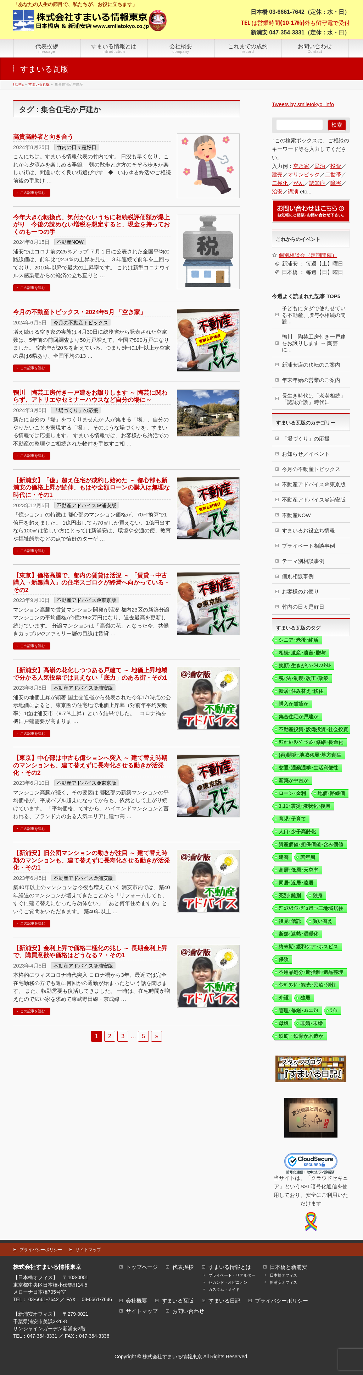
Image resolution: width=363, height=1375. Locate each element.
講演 (293, 191)
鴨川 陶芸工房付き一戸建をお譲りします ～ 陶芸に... (314, 343)
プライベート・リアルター (231, 1275)
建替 (284, 857)
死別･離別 (290, 895)
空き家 (301, 166)
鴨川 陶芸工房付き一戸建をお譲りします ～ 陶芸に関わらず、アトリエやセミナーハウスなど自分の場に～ (90, 396)
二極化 (280, 183)
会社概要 (136, 1301)
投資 (335, 166)
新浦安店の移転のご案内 (311, 365)
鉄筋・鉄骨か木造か (301, 1036)
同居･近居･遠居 (296, 883)
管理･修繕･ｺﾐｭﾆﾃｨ (298, 1010)
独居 (305, 998)
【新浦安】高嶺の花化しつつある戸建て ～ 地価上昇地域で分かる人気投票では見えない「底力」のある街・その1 (90, 674)
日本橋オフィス (283, 1275)
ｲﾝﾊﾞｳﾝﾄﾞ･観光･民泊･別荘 (307, 985)
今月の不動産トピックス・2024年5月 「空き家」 (79, 312)
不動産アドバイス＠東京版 (86, 600)
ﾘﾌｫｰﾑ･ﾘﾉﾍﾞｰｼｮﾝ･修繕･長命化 (311, 742)
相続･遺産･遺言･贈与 (302, 653)
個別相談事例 (298, 576)
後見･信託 (290, 921)
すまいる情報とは (229, 1267)
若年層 (307, 857)
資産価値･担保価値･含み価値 (311, 844)
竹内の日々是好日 (76, 147)
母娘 (284, 1023)
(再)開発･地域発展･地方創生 (310, 755)
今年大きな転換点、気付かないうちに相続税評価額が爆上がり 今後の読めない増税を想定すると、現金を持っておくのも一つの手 (91, 224)
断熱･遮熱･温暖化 (298, 934)
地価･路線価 (331, 793)
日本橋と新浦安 (288, 1267)
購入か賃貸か (293, 704)
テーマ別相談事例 (303, 561)
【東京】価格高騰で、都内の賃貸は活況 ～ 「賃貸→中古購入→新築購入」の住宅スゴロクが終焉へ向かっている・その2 (91, 582)
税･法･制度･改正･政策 (303, 678)
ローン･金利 (292, 793)
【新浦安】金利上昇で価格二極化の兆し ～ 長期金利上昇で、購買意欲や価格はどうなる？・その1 (90, 951)
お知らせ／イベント (306, 454)
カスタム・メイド (224, 1289)
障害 (335, 183)
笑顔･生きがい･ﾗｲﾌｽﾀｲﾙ (305, 665)
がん (298, 183)
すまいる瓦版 (178, 1301)
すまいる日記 (224, 1301)
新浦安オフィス (283, 1282)
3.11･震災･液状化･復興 (304, 806)
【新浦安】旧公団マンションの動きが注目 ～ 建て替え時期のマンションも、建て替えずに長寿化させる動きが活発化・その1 (91, 860)
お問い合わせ (188, 1311)
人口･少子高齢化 (297, 831)
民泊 (319, 166)
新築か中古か (293, 780)
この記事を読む (32, 193)
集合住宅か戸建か (298, 716)
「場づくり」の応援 (76, 410)
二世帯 (333, 174)
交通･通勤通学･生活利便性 (308, 768)
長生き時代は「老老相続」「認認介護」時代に (314, 399)
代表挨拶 (183, 1267)
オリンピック (304, 174)
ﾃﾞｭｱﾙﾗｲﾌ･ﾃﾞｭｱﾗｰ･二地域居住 (311, 908)
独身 (318, 895)
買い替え (323, 921)
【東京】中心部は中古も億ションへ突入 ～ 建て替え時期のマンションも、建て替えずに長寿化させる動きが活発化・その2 (90, 765)
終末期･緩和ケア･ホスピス (308, 946)
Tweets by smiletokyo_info (303, 104)
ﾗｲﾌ (333, 1010)
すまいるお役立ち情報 (308, 530)
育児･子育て (292, 819)
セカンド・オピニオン (227, 1282)
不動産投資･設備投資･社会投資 (313, 729)
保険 (284, 959)
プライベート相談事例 (308, 546)
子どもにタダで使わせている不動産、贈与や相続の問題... (314, 314)
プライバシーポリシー (40, 1249)
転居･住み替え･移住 (301, 691)
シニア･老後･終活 (298, 640)
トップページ (142, 1267)
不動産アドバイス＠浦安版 (86, 505)
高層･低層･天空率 (298, 870)
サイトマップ (88, 1249)
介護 (284, 998)
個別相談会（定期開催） (308, 255)
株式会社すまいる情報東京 (172, 1356)
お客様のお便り (300, 591)
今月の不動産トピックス (81, 322)
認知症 (317, 183)
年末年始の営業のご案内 (311, 380)
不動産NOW (70, 242)
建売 (277, 174)
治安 (277, 191)
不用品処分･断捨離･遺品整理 (311, 972)
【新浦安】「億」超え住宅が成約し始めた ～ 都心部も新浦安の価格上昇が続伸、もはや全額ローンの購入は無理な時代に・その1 (91, 487)
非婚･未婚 (311, 1023)
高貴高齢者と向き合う (43, 136)
